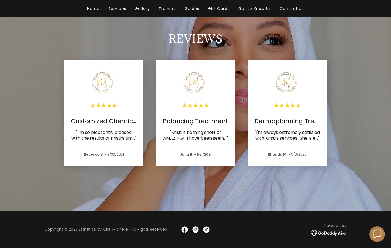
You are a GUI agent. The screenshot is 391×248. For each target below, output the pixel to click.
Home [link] (93, 8)
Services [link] (117, 8)
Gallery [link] (142, 8)
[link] (184, 229)
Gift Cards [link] (219, 8)
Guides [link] (192, 8)
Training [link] (167, 8)
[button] (377, 234)
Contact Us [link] (292, 8)
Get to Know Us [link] (254, 8)
